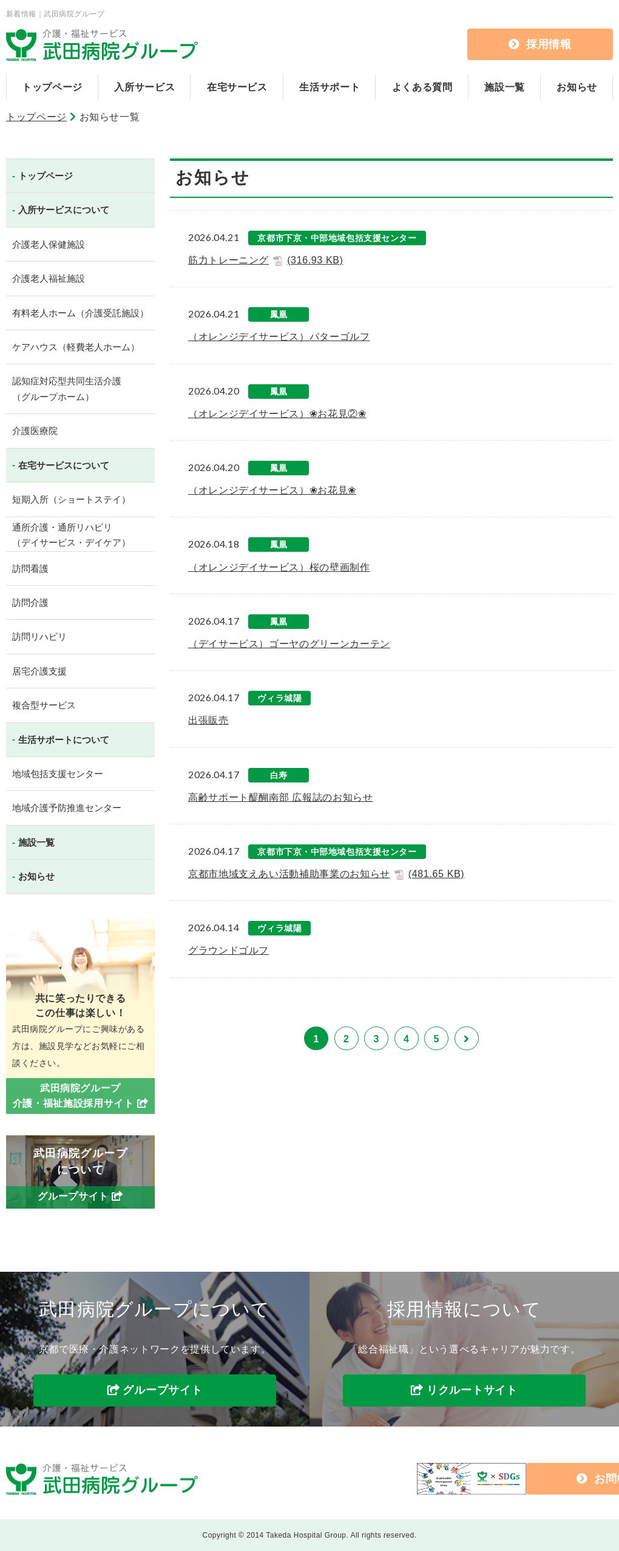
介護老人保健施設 (48, 244)
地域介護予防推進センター (66, 808)
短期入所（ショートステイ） (71, 499)
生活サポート (329, 87)
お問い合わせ (517, 1479)
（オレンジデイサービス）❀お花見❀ (272, 490)
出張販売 (208, 720)
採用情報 (540, 44)
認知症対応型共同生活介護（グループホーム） (66, 389)
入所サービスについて (63, 210)
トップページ (52, 87)
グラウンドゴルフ (228, 950)
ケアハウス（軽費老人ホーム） (76, 347)
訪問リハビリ (39, 636)
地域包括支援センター (57, 774)
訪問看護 (30, 568)
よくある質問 (422, 87)
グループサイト (162, 1391)
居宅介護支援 (39, 671)
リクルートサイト (472, 1391)
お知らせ (576, 87)
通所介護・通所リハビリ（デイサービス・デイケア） (71, 535)
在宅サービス (237, 87)
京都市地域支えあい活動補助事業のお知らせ (326, 874)
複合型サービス (44, 705)
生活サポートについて (63, 740)
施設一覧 (504, 87)
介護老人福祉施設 (48, 278)
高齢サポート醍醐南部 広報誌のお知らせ (280, 797)
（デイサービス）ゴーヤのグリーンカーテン (289, 644)
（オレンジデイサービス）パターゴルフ (279, 336)
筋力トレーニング (265, 260)
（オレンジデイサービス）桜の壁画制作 (279, 567)
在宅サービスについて (63, 465)
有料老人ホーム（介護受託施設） (80, 313)
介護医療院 (35, 431)
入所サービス (144, 87)
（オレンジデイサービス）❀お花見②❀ (277, 414)
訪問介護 (30, 602)
